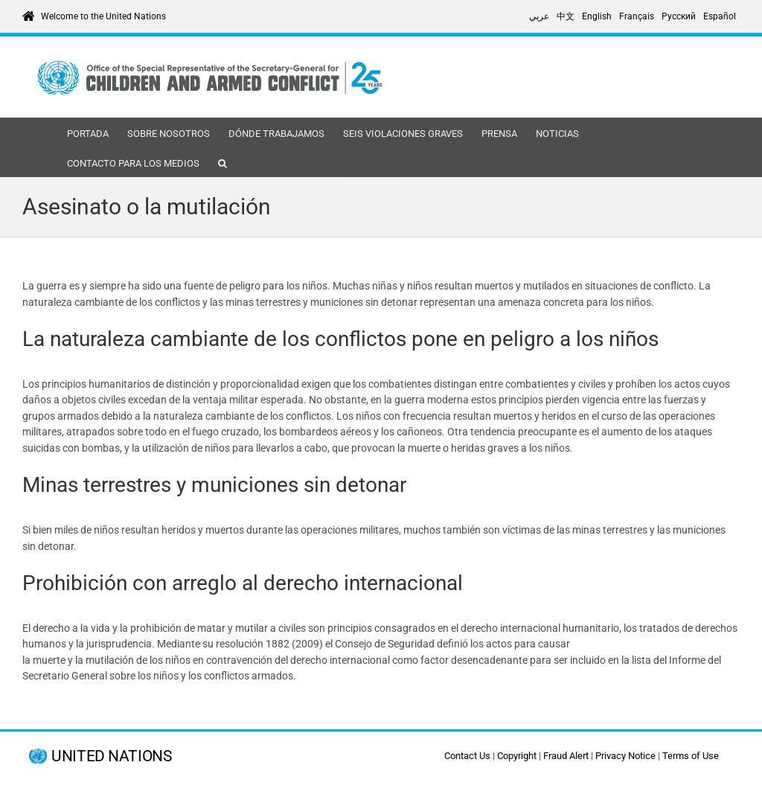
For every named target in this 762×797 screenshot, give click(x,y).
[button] (222, 162)
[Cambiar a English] (597, 16)
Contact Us (467, 755)
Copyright (517, 755)
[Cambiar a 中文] (565, 16)
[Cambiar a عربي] (539, 16)
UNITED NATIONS (111, 756)
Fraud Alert (566, 755)
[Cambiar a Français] (636, 16)
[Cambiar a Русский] (679, 16)
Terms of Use (690, 755)
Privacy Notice (625, 755)
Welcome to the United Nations (103, 16)
